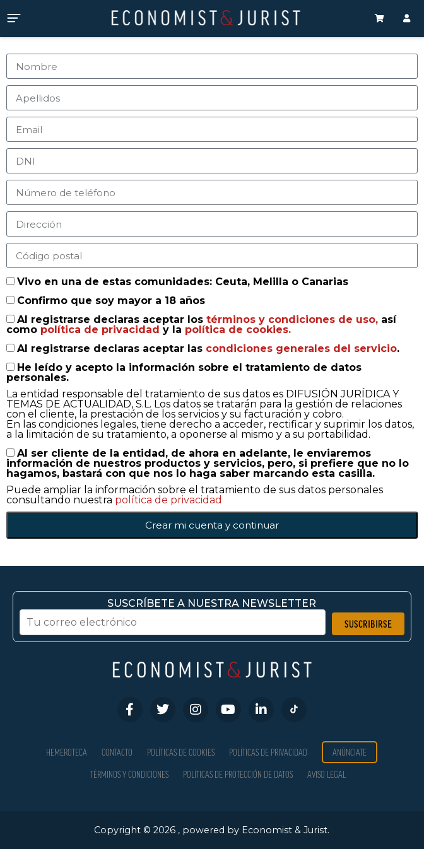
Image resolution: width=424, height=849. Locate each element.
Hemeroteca (66, 752)
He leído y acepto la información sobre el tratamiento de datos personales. (184, 372)
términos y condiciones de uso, (293, 319)
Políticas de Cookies (181, 752)
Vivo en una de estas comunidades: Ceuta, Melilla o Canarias (182, 282)
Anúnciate (350, 752)
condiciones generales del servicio (301, 348)
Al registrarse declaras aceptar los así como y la (201, 324)
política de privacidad (101, 330)
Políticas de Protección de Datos (238, 774)
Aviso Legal (326, 774)
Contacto (117, 752)
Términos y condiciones (129, 774)
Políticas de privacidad (268, 752)
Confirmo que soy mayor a (111, 301)
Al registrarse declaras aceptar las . (208, 348)
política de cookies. (238, 330)
